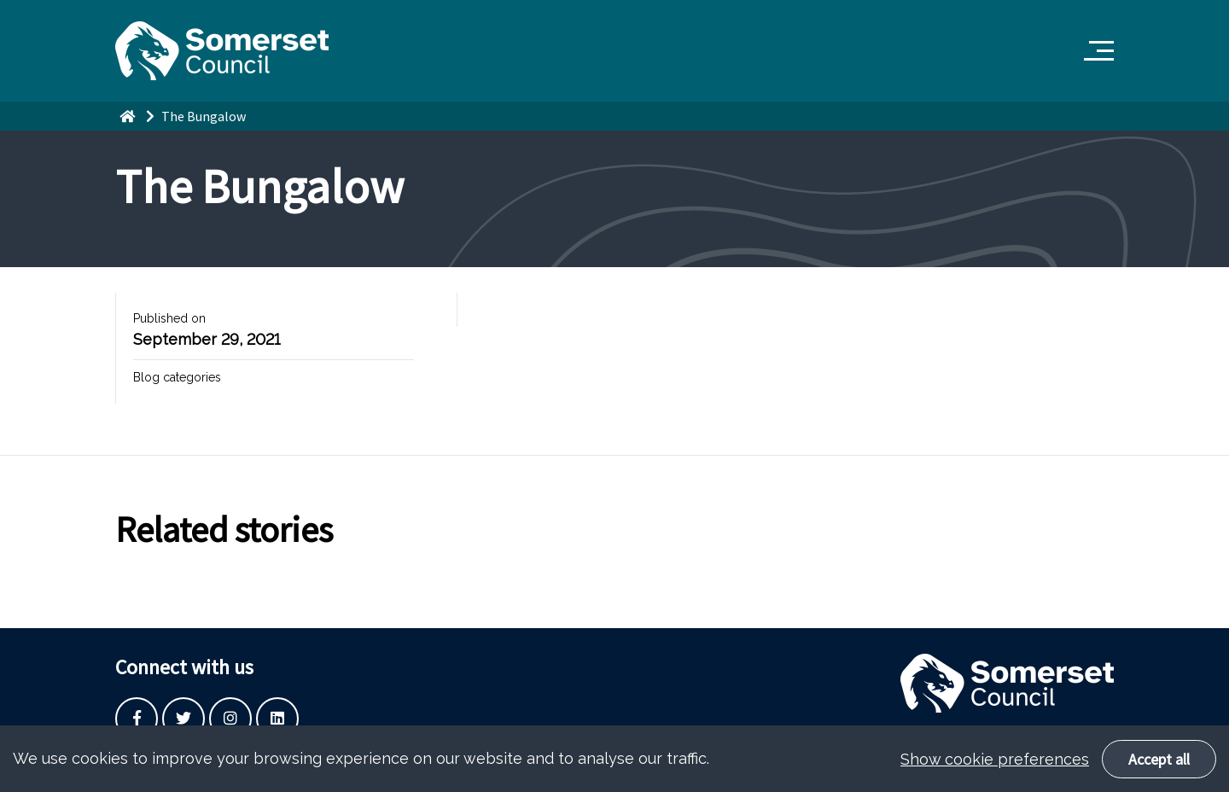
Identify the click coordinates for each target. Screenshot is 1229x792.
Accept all (1159, 764)
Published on (169, 318)
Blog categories (177, 377)
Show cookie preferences (994, 764)
